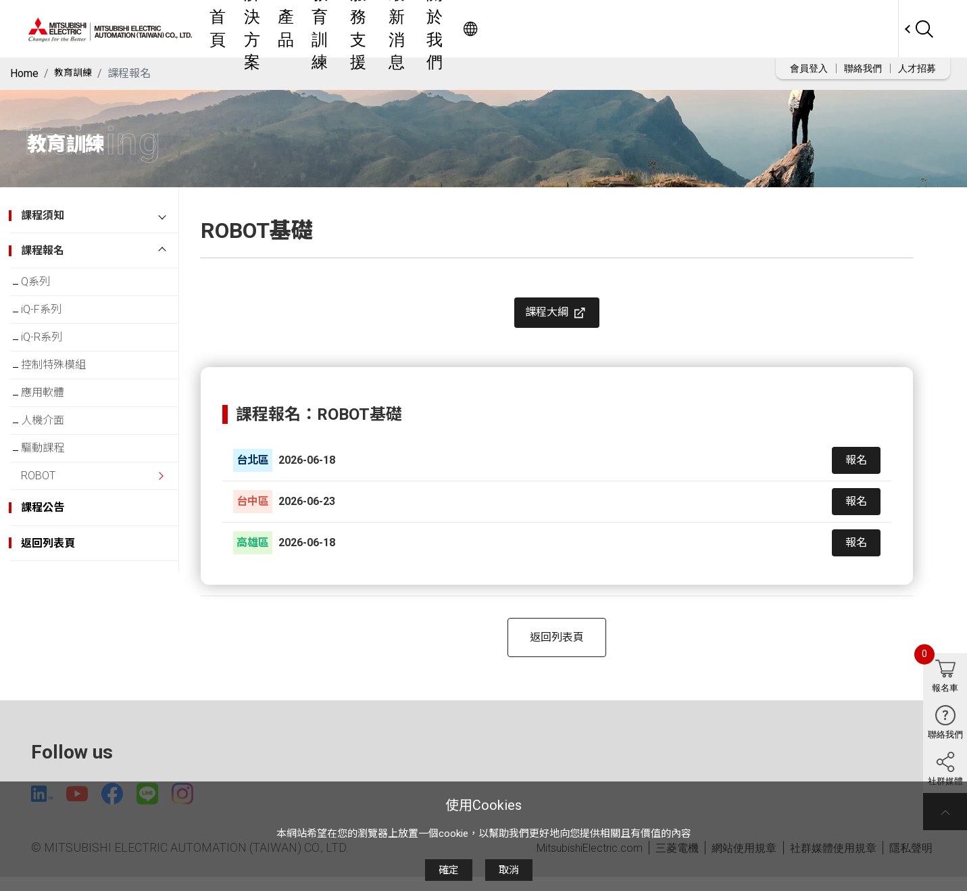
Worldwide (872, 28)
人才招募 (917, 68)
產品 (453, 29)
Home (24, 73)
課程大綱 (557, 318)
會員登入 (809, 68)
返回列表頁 (557, 648)
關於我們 (689, 29)
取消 (509, 870)
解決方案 (402, 29)
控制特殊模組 (64, 383)
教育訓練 (502, 29)
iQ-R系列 (52, 350)
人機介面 (53, 449)
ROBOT (49, 516)
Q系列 (46, 284)
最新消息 (627, 29)
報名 (856, 470)
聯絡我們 (863, 68)
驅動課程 (53, 483)
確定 (449, 870)
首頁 (353, 29)
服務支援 (565, 29)
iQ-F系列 (52, 317)
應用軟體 (53, 416)
